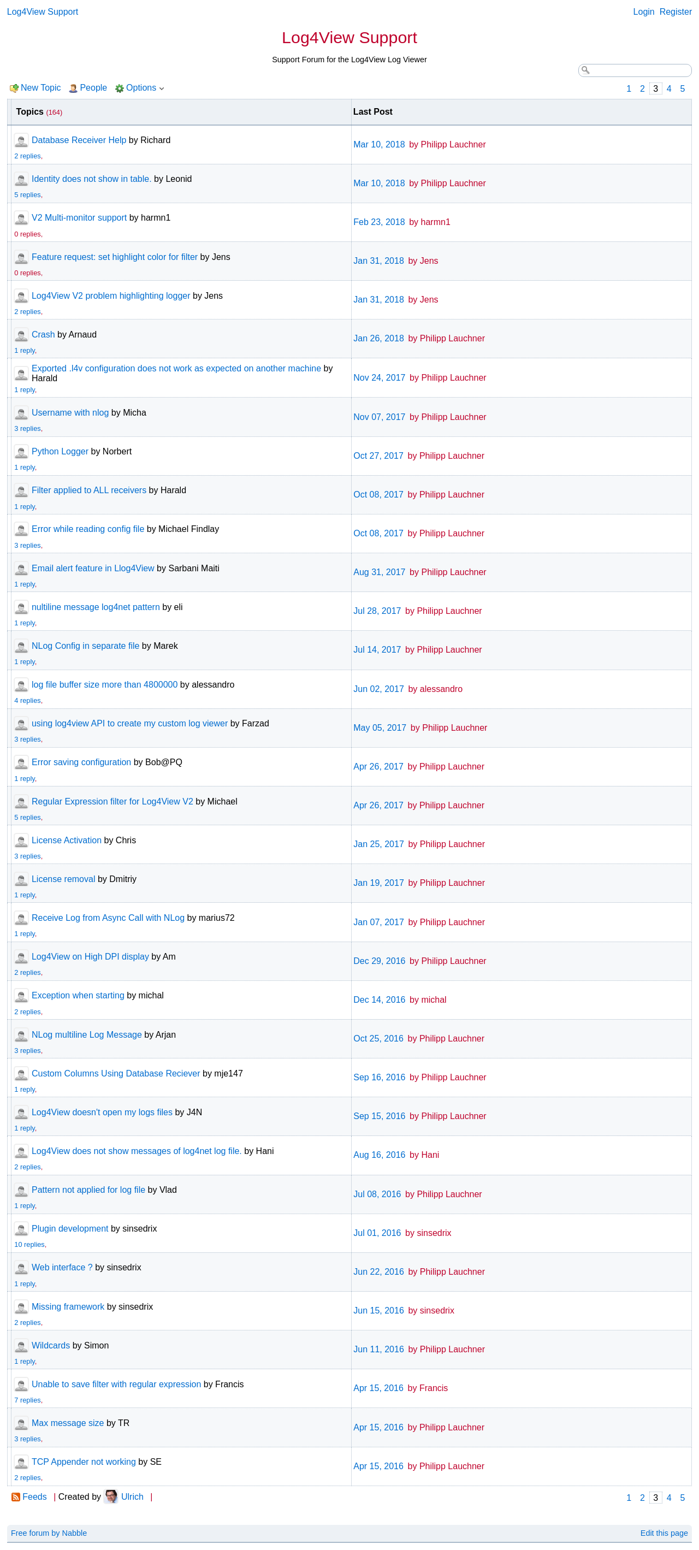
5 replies (27, 195)
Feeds (34, 1496)
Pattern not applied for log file (88, 1189)
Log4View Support (42, 11)
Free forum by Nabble (49, 1533)
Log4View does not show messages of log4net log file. (137, 1151)
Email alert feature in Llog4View (93, 568)
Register (676, 11)
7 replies (27, 1400)
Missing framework (68, 1306)
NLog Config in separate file (85, 645)
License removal (64, 879)
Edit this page (664, 1533)
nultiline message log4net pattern (96, 607)
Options (141, 87)
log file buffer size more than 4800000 (104, 684)
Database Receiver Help (79, 140)
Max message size (68, 1423)
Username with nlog (70, 412)
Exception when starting (78, 995)
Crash (43, 334)
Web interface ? (62, 1267)
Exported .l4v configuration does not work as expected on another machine (176, 368)
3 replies (27, 428)
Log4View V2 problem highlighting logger (111, 295)
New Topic (41, 87)
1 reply (24, 350)
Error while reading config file (88, 529)
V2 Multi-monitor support (79, 217)
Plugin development (70, 1228)
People (93, 87)
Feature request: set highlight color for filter (115, 257)
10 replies (29, 1244)
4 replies (27, 700)
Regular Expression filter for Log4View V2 (112, 801)
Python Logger (60, 451)
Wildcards (51, 1345)
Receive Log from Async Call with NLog (108, 917)
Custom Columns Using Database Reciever (116, 1073)
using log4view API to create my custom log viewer (130, 723)
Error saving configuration (81, 762)
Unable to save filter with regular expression (116, 1384)
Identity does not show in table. (92, 179)
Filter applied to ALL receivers (89, 490)
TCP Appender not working (84, 1461)
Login (644, 11)
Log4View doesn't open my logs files (102, 1112)
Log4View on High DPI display (90, 956)
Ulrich (132, 1496)
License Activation (67, 840)
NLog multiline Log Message (87, 1034)
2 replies (27, 156)
